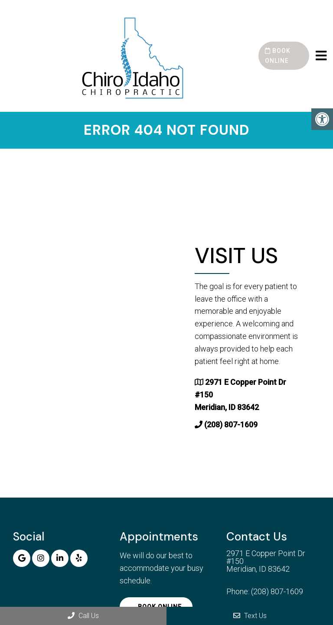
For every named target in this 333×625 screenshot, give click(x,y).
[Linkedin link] (60, 558)
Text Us (250, 616)
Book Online (278, 55)
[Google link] (21, 558)
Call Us (83, 616)
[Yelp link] (79, 558)
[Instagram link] (40, 558)
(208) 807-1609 (231, 424)
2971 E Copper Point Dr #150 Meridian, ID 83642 (265, 561)
